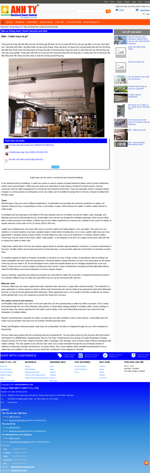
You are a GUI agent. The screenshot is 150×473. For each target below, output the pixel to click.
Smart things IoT (91, 22)
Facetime (7, 453)
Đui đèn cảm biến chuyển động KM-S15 (26, 159)
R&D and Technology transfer (35, 375)
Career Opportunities (7, 381)
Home (106, 2)
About (112, 2)
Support (119, 2)
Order (52, 369)
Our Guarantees (5, 369)
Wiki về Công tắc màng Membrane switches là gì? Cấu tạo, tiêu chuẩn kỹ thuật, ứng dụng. (139, 40)
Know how (103, 378)
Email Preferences (81, 369)
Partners (102, 366)
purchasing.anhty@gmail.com (20, 442)
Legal (2, 378)
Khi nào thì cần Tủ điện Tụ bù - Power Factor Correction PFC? (139, 107)
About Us (3, 366)
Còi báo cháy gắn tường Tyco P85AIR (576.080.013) (31, 145)
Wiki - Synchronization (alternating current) (136, 143)
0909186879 (145, 10)
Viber (6, 456)
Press (140, 2)
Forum (77, 372)
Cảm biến (59, 22)
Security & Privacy (6, 372)
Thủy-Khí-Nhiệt (74, 22)
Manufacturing (30, 369)
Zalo (5, 449)
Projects (102, 375)
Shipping (53, 375)
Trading (27, 366)
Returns (52, 378)
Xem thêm (55, 167)
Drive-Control (46, 22)
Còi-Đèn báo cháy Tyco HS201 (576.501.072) (28, 152)
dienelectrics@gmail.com (18, 420)
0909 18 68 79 (14, 417)
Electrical (20, 22)
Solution (127, 2)
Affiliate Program (6, 375)
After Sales (53, 381)
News (134, 2)
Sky (5, 463)
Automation (32, 22)
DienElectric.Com (19, 470)
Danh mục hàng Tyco (136, 62)
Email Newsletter (80, 366)
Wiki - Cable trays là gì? (137, 130)
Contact (147, 2)
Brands (9, 22)
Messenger (8, 460)
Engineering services (32, 372)
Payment (53, 372)
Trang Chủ (4, 27)
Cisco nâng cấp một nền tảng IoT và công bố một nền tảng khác (139, 122)
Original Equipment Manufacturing (37, 378)
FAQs (52, 366)
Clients (101, 372)
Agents (101, 369)
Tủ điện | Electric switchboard (134, 96)
